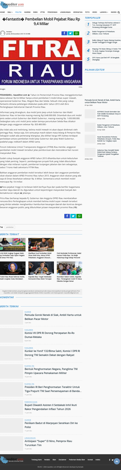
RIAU (9, 12)
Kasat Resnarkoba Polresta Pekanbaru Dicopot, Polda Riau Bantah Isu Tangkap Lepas (108, 139)
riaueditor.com (51, 467)
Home (2, 12)
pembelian (10, 227)
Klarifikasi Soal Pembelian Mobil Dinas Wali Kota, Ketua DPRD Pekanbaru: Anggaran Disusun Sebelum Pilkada (39, 255)
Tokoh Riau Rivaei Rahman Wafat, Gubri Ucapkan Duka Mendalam (12, 278)
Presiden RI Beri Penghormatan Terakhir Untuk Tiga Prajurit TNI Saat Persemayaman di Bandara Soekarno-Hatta (53, 390)
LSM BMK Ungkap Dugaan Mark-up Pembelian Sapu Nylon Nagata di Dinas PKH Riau (12, 255)
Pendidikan (52, 12)
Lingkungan (65, 12)
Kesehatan (77, 12)
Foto (87, 12)
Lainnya (103, 12)
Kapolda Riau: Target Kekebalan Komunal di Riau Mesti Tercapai (39, 278)
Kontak (90, 460)
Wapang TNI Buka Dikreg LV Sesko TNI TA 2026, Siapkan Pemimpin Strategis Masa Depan (106, 51)
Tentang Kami (36, 460)
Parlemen (29, 330)
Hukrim (27, 12)
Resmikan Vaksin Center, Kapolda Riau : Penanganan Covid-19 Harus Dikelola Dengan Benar (69, 279)
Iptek (42, 12)
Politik (18, 12)
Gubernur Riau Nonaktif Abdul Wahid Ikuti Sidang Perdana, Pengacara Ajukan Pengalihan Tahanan (108, 153)
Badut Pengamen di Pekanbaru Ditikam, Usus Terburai (103, 32)
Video (94, 12)
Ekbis (35, 12)
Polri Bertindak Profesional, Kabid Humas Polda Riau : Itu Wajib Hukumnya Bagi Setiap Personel (69, 255)
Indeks (114, 12)
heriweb (80, 467)
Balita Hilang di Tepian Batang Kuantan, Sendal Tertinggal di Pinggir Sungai (106, 41)
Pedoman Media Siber (77, 460)
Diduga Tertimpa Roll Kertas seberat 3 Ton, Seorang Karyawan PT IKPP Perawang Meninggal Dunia (106, 25)
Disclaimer (62, 460)
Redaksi (47, 460)
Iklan (54, 460)
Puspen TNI (29, 366)
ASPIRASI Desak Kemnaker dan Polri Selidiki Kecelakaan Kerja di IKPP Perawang (108, 114)
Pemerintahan (31, 402)
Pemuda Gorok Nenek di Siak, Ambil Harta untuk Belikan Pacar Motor (102, 101)
